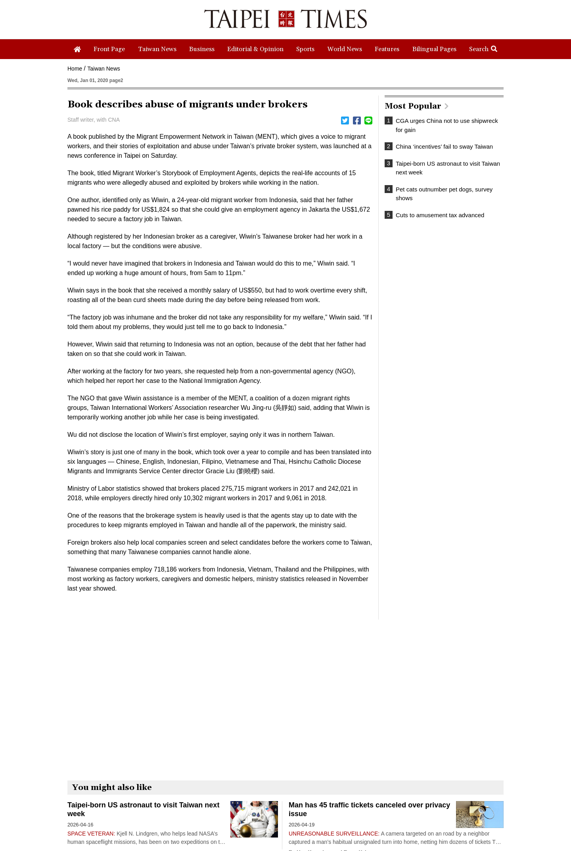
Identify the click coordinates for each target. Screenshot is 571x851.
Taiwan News (103, 68)
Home (74, 68)
